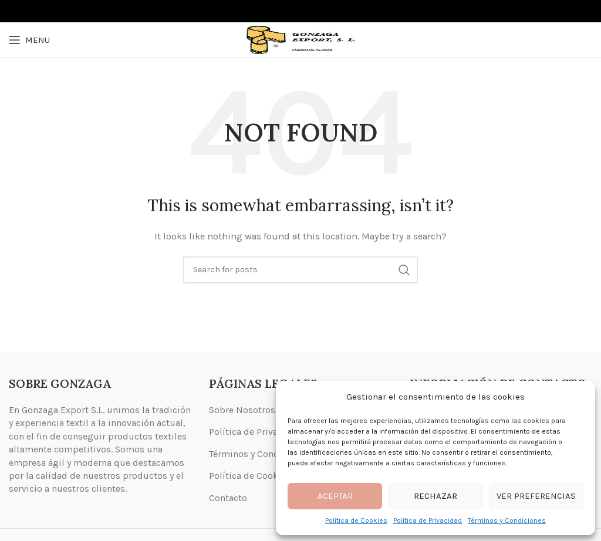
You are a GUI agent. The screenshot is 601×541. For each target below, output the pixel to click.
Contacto (228, 497)
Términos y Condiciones (507, 520)
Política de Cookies (356, 520)
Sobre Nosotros (242, 409)
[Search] (300, 269)
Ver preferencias (536, 496)
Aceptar (335, 496)
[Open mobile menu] (29, 40)
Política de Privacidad (427, 520)
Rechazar (435, 496)
